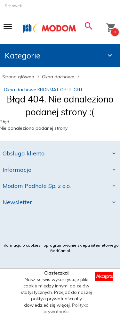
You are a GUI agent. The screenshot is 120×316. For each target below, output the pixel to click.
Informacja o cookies (21, 245)
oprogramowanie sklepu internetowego (81, 245)
